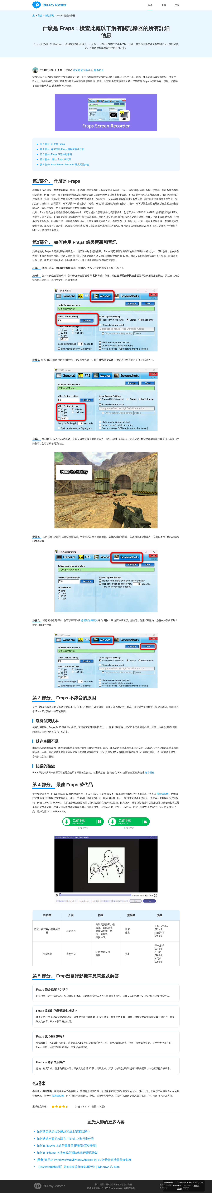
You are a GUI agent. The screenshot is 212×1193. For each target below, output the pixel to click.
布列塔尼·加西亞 (81, 70)
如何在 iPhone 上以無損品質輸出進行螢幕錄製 (67, 1152)
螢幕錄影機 (162, 794)
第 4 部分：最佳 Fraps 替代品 (55, 159)
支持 (177, 5)
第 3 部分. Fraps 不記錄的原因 (56, 154)
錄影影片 (49, 15)
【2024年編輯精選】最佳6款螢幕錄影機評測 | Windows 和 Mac (78, 1166)
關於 (108, 1184)
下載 (163, 5)
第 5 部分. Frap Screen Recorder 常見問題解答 (64, 164)
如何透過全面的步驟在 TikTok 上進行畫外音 (65, 1138)
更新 (102, 1184)
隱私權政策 (116, 1184)
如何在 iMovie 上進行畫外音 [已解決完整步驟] (67, 1145)
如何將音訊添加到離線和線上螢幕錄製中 (63, 1131)
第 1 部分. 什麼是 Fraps (52, 144)
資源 (150, 5)
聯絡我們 (128, 1184)
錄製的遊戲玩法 (89, 620)
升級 (96, 1184)
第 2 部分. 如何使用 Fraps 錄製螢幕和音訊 (62, 149)
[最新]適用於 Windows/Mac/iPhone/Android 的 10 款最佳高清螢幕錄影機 (84, 1159)
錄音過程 (149, 772)
